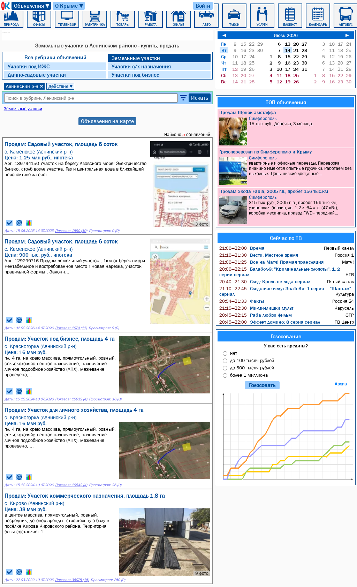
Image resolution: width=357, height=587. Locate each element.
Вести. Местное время (258, 255)
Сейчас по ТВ (286, 238)
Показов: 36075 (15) (72, 580)
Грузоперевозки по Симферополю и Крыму (265, 152)
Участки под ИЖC (29, 66)
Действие (60, 86)
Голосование (286, 336)
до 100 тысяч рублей (252, 360)
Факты (241, 301)
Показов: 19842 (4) (71, 485)
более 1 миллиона (249, 375)
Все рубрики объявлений (55, 57)
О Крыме (69, 5)
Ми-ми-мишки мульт (256, 308)
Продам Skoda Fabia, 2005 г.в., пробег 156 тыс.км (273, 191)
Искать (199, 98)
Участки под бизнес (135, 75)
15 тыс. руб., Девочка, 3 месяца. (286, 130)
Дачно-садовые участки (37, 75)
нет (233, 353)
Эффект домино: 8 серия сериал (269, 322)
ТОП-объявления (286, 102)
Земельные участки (136, 58)
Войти (203, 5)
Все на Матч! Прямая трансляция (271, 262)
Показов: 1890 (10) (71, 231)
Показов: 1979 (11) (71, 328)
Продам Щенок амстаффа (247, 112)
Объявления (32, 5)
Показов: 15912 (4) (71, 399)
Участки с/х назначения (141, 66)
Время (241, 248)
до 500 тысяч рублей (252, 367)
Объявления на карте (107, 121)
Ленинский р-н (24, 86)
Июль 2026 (286, 35)
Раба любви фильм (255, 315)
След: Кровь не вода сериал (264, 281)
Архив (341, 383)
